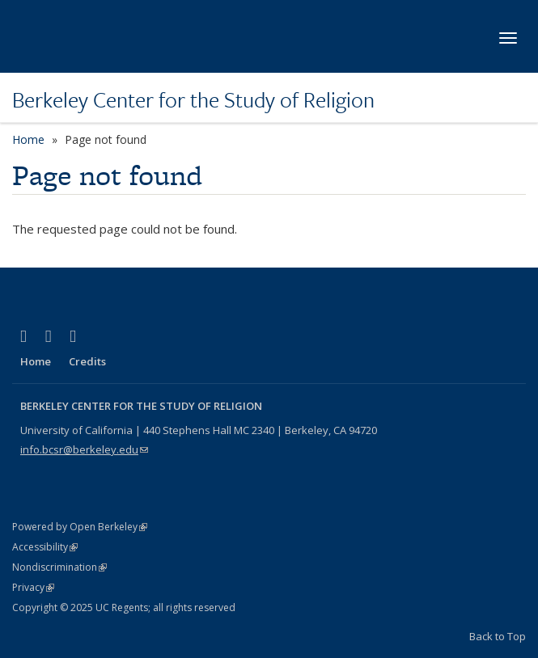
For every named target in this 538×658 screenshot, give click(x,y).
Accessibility (45, 547)
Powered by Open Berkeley (79, 527)
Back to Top (497, 636)
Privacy (33, 587)
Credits (87, 361)
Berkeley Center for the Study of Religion (193, 99)
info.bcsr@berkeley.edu (84, 449)
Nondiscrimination (59, 567)
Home (28, 139)
